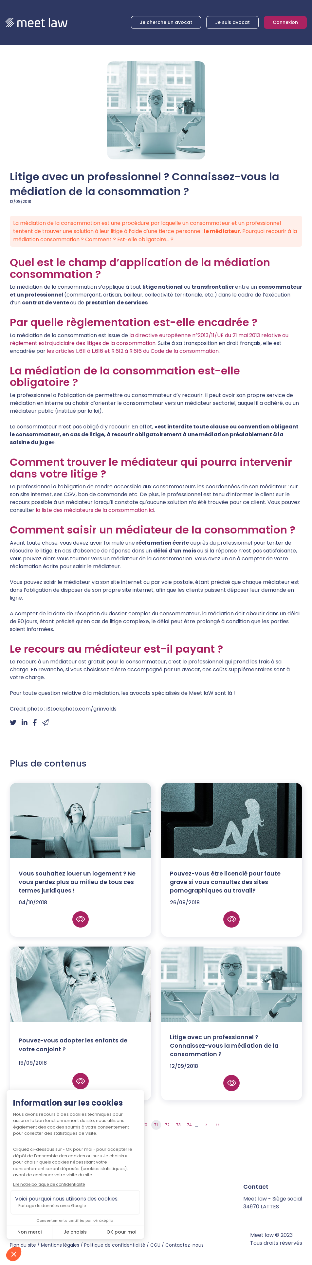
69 (134, 1125)
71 (156, 1125)
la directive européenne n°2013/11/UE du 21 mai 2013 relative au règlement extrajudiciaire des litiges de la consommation (149, 339)
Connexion (285, 22)
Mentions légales (60, 1245)
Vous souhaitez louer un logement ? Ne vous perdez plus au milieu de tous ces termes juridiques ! (77, 893)
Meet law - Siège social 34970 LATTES (272, 1202)
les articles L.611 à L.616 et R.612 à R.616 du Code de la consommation (132, 351)
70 (144, 1125)
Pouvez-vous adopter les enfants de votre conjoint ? (73, 1055)
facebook (49, 1215)
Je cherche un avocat (166, 22)
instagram (72, 1215)
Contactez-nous (184, 1245)
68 (122, 1125)
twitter (61, 1215)
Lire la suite (80, 930)
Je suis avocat (232, 22)
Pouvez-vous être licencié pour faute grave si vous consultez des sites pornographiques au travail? (225, 893)
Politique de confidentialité (114, 1245)
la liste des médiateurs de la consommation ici (95, 510)
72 (167, 1125)
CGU (155, 1245)
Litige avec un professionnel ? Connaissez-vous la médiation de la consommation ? (224, 1056)
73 (178, 1125)
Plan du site (23, 1245)
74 (189, 1125)
